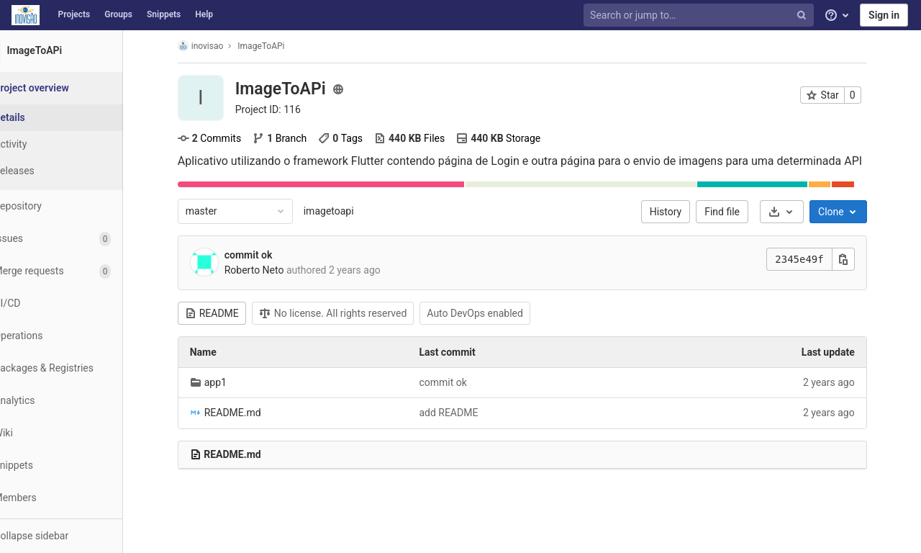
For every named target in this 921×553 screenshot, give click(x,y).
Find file (740, 211)
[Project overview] (80, 88)
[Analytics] (79, 401)
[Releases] (79, 171)
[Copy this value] (860, 259)
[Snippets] (79, 465)
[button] (79, 535)
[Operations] (79, 336)
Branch (297, 138)
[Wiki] (79, 433)
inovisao (218, 45)
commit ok (266, 255)
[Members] (79, 498)
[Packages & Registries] (79, 368)
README (229, 313)
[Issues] (79, 238)
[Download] (799, 211)
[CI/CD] (79, 303)
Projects (74, 14)
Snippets (164, 14)
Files (426, 138)
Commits (226, 138)
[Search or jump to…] (700, 15)
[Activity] (79, 144)
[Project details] (79, 117)
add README (466, 412)
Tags (358, 138)
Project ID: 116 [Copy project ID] (285, 109)
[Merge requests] (79, 271)
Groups (118, 14)
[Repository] (79, 206)
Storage (515, 138)
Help (204, 14)
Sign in (883, 15)
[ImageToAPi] (79, 50)
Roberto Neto (271, 270)
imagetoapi (346, 211)
